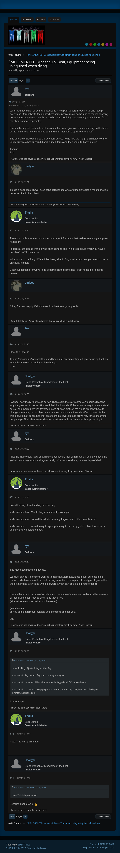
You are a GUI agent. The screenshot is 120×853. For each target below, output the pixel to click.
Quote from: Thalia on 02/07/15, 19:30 (30, 661)
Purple (106, 44)
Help (85, 847)
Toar (28, 328)
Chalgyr (30, 376)
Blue (98, 44)
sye (27, 88)
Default (86, 44)
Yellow (102, 44)
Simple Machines (36, 848)
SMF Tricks (24, 844)
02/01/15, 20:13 (22, 299)
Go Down (13, 80)
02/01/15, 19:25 (22, 230)
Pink (111, 44)
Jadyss (29, 166)
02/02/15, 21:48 (22, 344)
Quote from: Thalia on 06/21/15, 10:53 (30, 788)
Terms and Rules (97, 847)
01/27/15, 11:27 (22, 182)
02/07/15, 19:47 (22, 562)
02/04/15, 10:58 (22, 394)
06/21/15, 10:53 (23, 734)
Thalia (29, 212)
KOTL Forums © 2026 (102, 843)
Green (94, 44)
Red (90, 44)
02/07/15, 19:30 (22, 497)
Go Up (12, 816)
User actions (103, 80)
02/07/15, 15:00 (22, 449)
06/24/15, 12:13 (23, 778)
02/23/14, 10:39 (18, 102)
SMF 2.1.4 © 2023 (16, 848)
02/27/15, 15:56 (22, 651)
